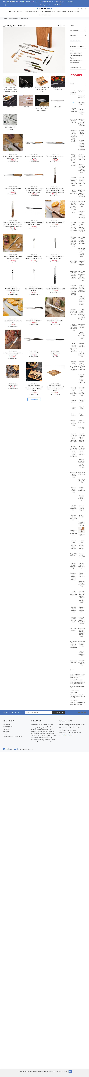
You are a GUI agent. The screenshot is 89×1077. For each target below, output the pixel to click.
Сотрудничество (10, 1)
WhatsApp (70, 1)
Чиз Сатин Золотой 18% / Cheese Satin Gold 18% (81, 391)
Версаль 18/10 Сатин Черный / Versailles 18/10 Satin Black (73, 181)
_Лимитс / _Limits (81, 401)
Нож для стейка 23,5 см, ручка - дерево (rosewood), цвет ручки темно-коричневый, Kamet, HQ (55, 190)
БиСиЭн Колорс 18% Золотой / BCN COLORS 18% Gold (81, 463)
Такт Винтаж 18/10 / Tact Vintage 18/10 (81, 335)
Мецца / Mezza (74, 690)
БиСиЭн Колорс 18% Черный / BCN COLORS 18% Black (81, 437)
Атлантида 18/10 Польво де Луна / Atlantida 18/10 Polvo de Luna (81, 275)
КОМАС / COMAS (13, 18)
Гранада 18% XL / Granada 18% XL (81, 508)
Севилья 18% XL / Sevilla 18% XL (73, 508)
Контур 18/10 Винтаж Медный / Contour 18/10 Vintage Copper (73, 160)
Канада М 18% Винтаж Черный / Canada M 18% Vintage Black (81, 227)
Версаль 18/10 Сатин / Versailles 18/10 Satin (81, 157)
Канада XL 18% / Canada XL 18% (81, 263)
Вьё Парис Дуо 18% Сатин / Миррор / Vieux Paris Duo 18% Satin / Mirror (73, 207)
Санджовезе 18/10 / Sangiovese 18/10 (81, 584)
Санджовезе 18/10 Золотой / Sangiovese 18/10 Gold (81, 122)
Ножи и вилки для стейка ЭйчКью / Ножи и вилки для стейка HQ (77, 676)
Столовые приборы (32, 11)
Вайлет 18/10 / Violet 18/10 (81, 345)
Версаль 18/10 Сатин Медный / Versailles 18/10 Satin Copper (81, 181)
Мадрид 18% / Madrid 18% (81, 489)
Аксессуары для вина (76, 60)
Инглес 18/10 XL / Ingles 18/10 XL (81, 556)
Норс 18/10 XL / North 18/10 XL (73, 120)
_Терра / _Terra (73, 407)
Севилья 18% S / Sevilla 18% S (81, 498)
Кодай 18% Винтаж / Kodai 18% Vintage (81, 644)
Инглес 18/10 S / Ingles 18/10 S (81, 566)
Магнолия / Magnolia (76, 680)
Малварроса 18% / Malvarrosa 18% (73, 533)
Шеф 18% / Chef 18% (73, 262)
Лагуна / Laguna (73, 414)
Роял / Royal (73, 700)
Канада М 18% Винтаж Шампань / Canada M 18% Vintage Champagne (81, 314)
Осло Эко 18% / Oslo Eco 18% (81, 523)
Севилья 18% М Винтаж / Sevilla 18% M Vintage (81, 620)
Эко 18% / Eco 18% (81, 516)
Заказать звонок (46, 1)
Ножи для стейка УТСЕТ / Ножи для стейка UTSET (77, 682)
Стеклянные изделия (48, 11)
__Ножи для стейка (23, 18)
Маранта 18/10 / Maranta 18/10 (81, 610)
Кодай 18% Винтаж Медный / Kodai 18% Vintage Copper (73, 275)
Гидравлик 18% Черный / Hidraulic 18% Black (73, 576)
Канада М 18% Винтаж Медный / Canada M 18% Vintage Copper (73, 227)
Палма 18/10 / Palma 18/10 (73, 593)
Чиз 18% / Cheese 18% (81, 421)
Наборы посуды (73, 11)
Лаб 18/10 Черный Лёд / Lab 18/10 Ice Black (73, 312)
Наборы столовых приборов (73, 92)
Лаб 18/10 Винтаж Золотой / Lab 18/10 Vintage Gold (81, 288)
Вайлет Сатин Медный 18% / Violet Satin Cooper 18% (81, 365)
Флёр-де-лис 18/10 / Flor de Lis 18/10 (81, 663)
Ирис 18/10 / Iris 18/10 (73, 661)
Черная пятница (45, 15)
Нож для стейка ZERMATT (34, 321)
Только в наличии (75, 41)
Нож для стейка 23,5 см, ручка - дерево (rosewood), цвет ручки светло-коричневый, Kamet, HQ (13, 224)
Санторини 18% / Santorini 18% (81, 204)
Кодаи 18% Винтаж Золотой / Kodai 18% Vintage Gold (73, 644)
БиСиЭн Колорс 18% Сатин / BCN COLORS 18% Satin (81, 450)
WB (29, 1)
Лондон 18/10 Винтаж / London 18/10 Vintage (73, 544)
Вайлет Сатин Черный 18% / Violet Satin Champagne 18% (73, 366)
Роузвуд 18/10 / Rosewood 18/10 (81, 653)
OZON (35, 1)
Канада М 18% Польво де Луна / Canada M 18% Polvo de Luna (73, 290)
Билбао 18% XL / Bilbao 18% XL (73, 518)
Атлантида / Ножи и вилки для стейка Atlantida (77, 703)
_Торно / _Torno (81, 407)
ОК (70, 1071)
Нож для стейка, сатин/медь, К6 (55, 222)
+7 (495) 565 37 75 (59, 1)
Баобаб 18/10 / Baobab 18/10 (73, 610)
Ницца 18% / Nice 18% (73, 554)
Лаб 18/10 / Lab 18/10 (73, 629)
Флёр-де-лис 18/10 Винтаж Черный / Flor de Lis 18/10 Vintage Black (81, 597)
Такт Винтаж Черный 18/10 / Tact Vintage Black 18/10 (73, 347)
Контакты (9, 5)
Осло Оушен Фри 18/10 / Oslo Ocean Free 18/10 (73, 327)
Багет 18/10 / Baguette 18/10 (81, 480)
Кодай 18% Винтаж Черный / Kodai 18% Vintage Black (81, 632)
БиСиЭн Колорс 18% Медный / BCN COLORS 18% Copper (73, 437)
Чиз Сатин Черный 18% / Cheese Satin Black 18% (73, 391)
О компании (6, 724)
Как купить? (6, 731)
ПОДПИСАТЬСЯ (58, 712)
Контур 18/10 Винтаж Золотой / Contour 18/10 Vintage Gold (81, 145)
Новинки (12, 11)
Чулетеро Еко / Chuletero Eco (77, 686)
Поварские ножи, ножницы (81, 325)
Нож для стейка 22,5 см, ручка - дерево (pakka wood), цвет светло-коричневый (34, 190)
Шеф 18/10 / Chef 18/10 (81, 473)
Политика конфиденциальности (12, 736)
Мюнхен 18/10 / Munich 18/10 (73, 490)
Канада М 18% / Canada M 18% (81, 112)
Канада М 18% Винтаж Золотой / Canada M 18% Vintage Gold (73, 241)
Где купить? (21, 1)
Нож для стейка (55, 353)
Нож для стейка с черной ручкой (55, 288)
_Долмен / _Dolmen (73, 401)
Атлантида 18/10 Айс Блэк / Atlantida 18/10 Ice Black (81, 252)
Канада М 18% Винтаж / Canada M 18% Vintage (81, 214)
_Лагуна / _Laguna (81, 414)
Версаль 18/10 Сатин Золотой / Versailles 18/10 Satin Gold (81, 168)
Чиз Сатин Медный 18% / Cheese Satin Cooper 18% (81, 378)
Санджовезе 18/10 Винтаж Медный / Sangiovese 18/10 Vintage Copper (73, 136)
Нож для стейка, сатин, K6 (55, 321)
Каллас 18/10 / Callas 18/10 (81, 575)
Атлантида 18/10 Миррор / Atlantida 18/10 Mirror (81, 240)
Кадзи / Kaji (73, 692)
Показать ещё (34, 399)
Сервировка (61, 11)
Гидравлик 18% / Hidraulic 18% (73, 423)
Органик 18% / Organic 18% (73, 109)
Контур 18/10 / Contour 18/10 (81, 133)
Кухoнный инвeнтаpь (81, 96)
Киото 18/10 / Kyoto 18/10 (73, 191)
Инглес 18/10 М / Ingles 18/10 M (73, 566)
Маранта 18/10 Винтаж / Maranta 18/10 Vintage (81, 544)
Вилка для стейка (34, 353)
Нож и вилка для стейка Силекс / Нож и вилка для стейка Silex (77, 696)
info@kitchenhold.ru (47, 5)
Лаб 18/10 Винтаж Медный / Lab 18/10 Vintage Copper (81, 300)
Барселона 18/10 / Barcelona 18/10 (73, 475)
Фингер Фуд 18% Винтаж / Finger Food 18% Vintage (81, 193)
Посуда (20, 11)
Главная (5, 18)
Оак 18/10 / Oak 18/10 (81, 103)
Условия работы (8, 726)
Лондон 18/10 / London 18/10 (73, 619)
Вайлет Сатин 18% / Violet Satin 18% (81, 354)
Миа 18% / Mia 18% (81, 428)
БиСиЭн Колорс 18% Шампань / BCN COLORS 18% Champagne (73, 451)
